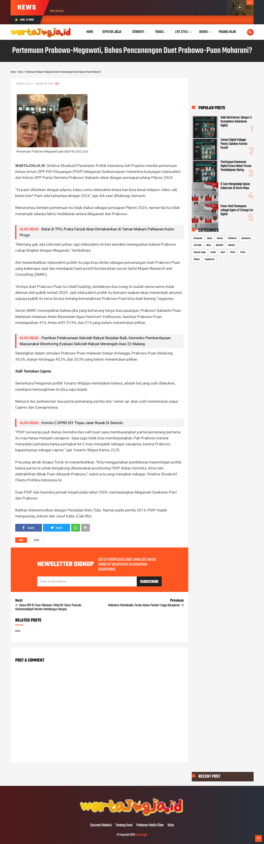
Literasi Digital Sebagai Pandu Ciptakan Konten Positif (233, 144)
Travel (242, 252)
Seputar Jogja (200, 252)
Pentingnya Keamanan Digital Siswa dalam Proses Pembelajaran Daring (235, 166)
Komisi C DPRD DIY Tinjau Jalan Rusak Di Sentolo (82, 423)
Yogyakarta (210, 259)
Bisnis (209, 238)
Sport (222, 252)
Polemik (231, 245)
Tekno (232, 252)
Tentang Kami (124, 825)
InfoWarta (232, 238)
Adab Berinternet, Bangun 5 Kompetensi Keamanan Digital (236, 122)
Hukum (220, 238)
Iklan (170, 825)
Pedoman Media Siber (150, 825)
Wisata (197, 259)
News (36, 540)
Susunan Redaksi (101, 825)
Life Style (197, 245)
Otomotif (219, 245)
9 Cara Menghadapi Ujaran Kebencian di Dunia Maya (235, 186)
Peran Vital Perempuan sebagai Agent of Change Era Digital (236, 210)
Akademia (198, 238)
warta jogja (141, 834)
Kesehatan (246, 238)
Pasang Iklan (227, 32)
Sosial (213, 252)
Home (89, 32)
